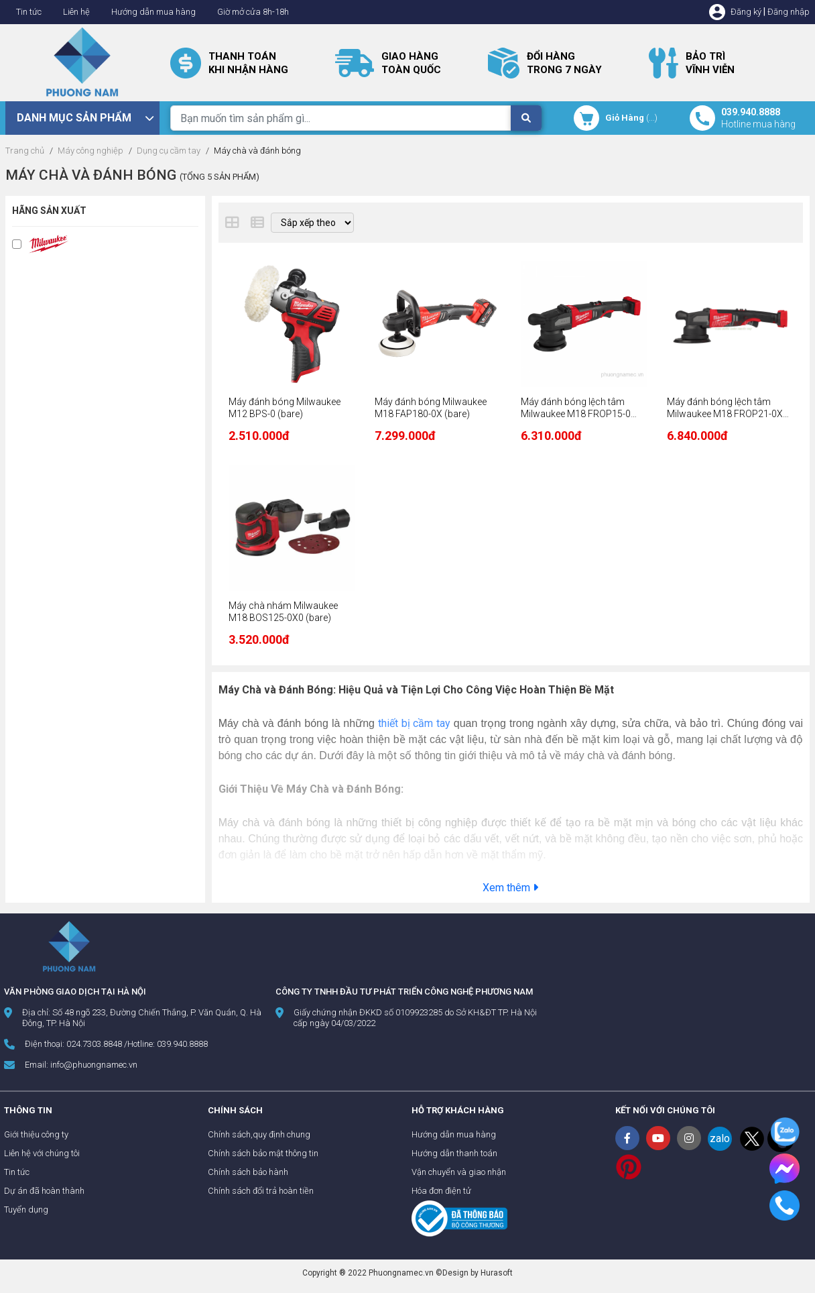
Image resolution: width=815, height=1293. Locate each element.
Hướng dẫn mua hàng (153, 12)
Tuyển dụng (26, 1209)
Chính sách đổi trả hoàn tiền (261, 1191)
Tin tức (29, 12)
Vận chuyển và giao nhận (459, 1172)
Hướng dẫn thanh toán (454, 1153)
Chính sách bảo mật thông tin (263, 1153)
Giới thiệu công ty (36, 1134)
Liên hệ (76, 12)
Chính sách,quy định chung (259, 1134)
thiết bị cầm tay (414, 723)
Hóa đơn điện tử (441, 1191)
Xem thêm (510, 887)
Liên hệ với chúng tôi (42, 1153)
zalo (720, 1138)
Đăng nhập (788, 12)
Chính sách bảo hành (248, 1172)
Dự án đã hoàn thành (44, 1191)
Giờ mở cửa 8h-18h (253, 12)
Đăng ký (746, 12)
